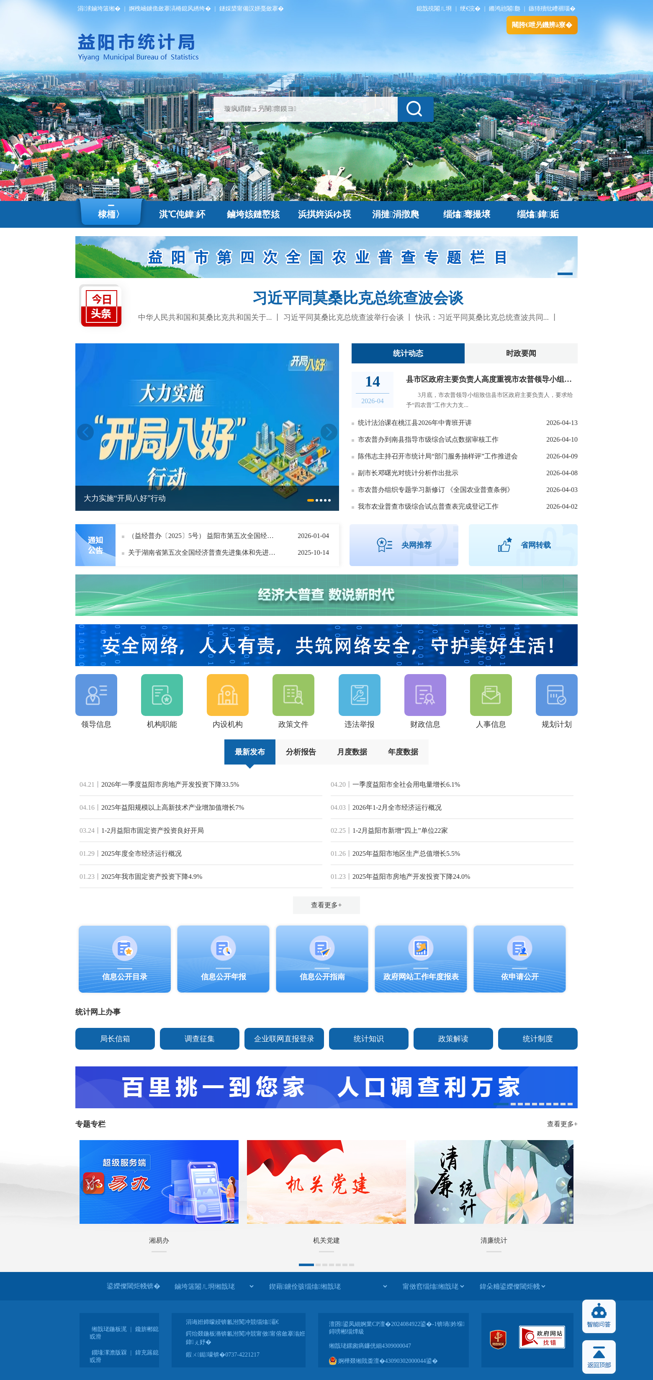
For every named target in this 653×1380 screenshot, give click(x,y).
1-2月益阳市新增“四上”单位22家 (400, 830)
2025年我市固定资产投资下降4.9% (151, 876)
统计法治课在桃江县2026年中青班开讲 (415, 422)
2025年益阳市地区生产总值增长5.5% (406, 853)
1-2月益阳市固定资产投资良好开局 (152, 830)
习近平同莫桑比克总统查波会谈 (357, 298)
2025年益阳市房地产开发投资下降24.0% (411, 876)
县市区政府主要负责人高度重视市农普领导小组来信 (492, 379)
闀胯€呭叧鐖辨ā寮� (542, 24)
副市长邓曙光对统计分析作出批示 (408, 472)
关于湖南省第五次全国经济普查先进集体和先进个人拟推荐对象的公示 (203, 552)
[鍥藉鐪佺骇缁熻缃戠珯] (327, 1286)
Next (329, 432)
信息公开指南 (322, 977)
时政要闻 (521, 353)
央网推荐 (416, 545)
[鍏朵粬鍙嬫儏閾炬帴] (512, 1286)
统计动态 (408, 353)
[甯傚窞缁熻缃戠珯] (433, 1286)
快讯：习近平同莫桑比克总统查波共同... (482, 317)
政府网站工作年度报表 (421, 977)
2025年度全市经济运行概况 (141, 853)
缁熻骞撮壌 (467, 214)
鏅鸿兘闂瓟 (504, 8)
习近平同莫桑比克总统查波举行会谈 (343, 317)
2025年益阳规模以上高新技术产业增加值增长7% (172, 807)
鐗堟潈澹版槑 (109, 1352)
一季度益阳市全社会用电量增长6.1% (406, 784)
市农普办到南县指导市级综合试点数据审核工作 (428, 439)
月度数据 (352, 752)
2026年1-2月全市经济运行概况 (397, 807)
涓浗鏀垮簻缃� (99, 8)
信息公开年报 (223, 977)
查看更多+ (326, 905)
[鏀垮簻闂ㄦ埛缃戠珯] (214, 1286)
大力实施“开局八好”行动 (125, 498)
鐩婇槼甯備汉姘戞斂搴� (251, 8)
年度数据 (403, 752)
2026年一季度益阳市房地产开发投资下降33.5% (170, 784)
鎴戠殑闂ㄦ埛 (434, 8)
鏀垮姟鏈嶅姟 (253, 214)
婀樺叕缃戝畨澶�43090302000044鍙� (383, 1361)
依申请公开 (520, 977)
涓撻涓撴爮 (395, 214)
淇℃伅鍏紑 (182, 214)
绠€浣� (470, 8)
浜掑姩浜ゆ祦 (324, 214)
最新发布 (250, 752)
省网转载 (536, 545)
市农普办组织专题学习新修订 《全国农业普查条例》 (436, 489)
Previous (85, 432)
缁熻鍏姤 (537, 214)
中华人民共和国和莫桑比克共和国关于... (205, 317)
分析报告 (301, 752)
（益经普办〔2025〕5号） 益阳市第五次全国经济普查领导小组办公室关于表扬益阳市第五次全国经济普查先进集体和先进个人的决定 (203, 535)
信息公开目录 (124, 977)
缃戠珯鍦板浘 (109, 1329)
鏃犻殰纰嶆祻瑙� (552, 8)
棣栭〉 (111, 214)
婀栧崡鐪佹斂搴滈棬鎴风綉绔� (170, 8)
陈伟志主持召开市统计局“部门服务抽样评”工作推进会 (438, 456)
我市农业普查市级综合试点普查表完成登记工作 (428, 506)
